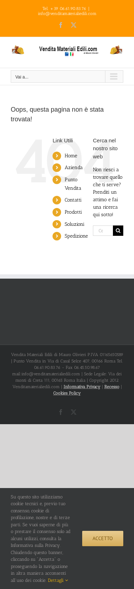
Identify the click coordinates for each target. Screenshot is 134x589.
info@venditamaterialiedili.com (67, 13)
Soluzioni (74, 224)
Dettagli (58, 580)
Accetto (103, 538)
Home (71, 156)
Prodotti (73, 212)
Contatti (73, 200)
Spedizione (76, 236)
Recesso (111, 386)
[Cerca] (118, 230)
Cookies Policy (67, 393)
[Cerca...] (103, 230)
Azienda (74, 167)
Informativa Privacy (82, 386)
